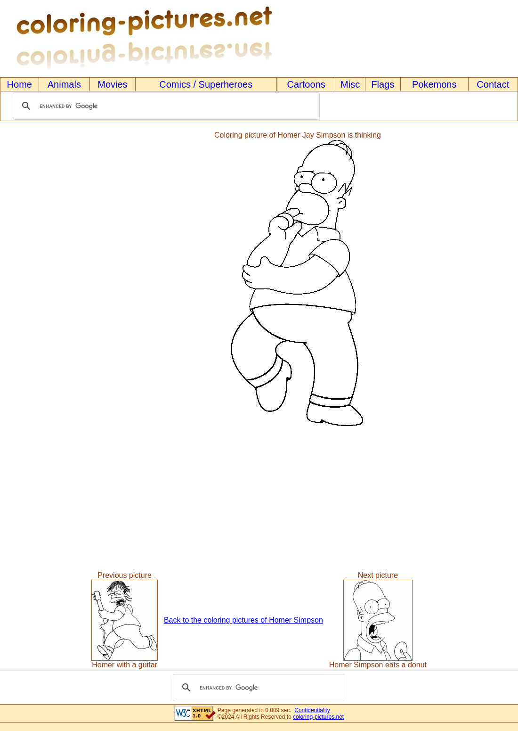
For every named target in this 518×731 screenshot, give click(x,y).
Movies (112, 84)
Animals (64, 84)
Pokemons (434, 84)
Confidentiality (312, 710)
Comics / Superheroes (205, 84)
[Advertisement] (39, 279)
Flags (382, 84)
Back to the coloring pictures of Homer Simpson (243, 620)
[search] (165, 106)
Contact (493, 84)
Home (19, 84)
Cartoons (306, 84)
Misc (350, 84)
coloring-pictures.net (318, 717)
